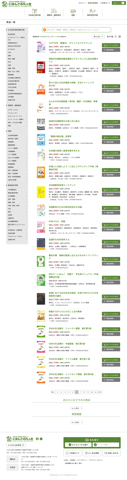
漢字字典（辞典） (13, 139)
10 (92, 392)
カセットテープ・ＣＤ (15, 116)
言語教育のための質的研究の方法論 (65, 207)
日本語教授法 (12, 190)
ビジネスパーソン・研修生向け (16, 38)
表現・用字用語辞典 (14, 177)
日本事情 (11, 97)
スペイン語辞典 (13, 148)
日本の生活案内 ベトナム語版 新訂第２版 (69, 358)
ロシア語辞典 (12, 161)
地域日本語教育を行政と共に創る (64, 121)
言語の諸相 (11, 233)
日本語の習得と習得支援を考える (64, 150)
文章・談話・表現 (13, 206)
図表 (9, 126)
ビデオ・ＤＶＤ (13, 110)
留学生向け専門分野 (14, 46)
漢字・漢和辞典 (13, 170)
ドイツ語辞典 (12, 154)
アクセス (39, 467)
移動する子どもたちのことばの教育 (65, 311)
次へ (100, 392)
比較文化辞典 (12, 180)
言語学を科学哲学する (59, 239)
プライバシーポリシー (96, 460)
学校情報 (11, 90)
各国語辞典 (11, 164)
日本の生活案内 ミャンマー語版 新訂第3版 (70, 328)
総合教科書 (11, 34)
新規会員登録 (93, 3)
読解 (9, 56)
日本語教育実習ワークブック (62, 185)
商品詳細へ (110, 50)
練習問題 (11, 75)
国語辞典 (11, 167)
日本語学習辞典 (13, 135)
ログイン (82, 3)
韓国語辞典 (11, 145)
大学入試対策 (12, 87)
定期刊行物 (11, 100)
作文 (9, 62)
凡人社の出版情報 (14, 445)
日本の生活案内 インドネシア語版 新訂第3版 (71, 374)
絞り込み (97, 36)
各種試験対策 (12, 84)
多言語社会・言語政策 (15, 230)
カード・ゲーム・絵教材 (15, 119)
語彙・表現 (11, 68)
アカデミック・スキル (15, 236)
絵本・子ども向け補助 (15, 122)
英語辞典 (11, 142)
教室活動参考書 (13, 193)
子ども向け (11, 49)
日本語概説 (11, 196)
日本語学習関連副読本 (15, 94)
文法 (9, 52)
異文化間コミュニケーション (16, 225)
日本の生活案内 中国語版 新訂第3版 (67, 343)
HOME (66, 460)
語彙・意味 (11, 202)
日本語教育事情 (13, 221)
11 (96, 392)
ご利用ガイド (105, 3)
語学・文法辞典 (13, 173)
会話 (9, 65)
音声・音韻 (11, 199)
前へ (53, 392)
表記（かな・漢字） (14, 71)
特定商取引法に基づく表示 (73, 463)
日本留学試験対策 (13, 81)
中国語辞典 (11, 151)
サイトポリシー (82, 460)
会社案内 (72, 460)
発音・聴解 (11, 59)
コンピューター (13, 113)
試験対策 (11, 218)
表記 (9, 212)
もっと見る (75, 408)
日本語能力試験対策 (14, 78)
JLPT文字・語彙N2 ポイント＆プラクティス (71, 42)
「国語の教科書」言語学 (60, 136)
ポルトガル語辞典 (13, 158)
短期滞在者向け (13, 43)
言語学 (10, 215)
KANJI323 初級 (58, 221)
